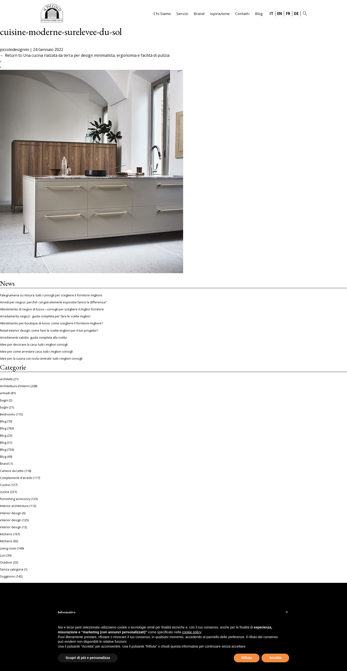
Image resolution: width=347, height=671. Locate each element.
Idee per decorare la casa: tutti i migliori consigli (34, 344)
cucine (4, 492)
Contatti (242, 13)
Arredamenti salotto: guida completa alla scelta (33, 337)
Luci (3, 555)
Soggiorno (7, 576)
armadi (5, 393)
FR (288, 13)
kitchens (6, 534)
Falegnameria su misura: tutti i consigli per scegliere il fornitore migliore (51, 295)
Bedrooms (7, 414)
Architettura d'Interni (15, 386)
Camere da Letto (12, 471)
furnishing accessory (15, 499)
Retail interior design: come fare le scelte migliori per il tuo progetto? (49, 330)
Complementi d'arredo (16, 478)
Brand (199, 13)
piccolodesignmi (14, 49)
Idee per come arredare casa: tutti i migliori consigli (36, 351)
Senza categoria (11, 569)
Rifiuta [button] (246, 658)
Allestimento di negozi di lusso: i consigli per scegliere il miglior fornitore (52, 309)
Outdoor (6, 562)
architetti (6, 379)
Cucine (5, 485)
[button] (287, 612)
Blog (259, 13)
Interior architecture (14, 506)
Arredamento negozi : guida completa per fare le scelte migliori (45, 316)
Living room (8, 548)
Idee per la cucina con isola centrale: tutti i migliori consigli (41, 358)
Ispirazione (220, 13)
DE (296, 13)
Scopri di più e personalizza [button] (88, 658)
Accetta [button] (275, 658)
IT (271, 13)
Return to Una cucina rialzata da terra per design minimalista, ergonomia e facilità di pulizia (84, 55)
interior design (10, 513)
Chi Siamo (162, 13)
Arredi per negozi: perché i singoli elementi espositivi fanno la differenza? (53, 302)
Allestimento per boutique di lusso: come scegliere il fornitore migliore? (51, 323)
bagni (4, 400)
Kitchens (6, 541)
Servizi (182, 13)
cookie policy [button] (191, 632)
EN (279, 13)
